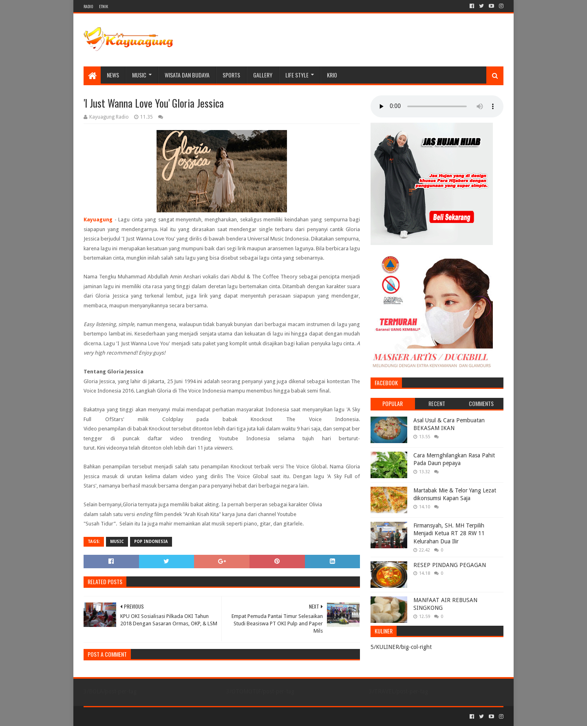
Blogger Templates (175, 716)
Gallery (262, 75)
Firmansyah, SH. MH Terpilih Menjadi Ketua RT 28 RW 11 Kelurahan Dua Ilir (449, 533)
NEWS (113, 75)
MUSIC (139, 75)
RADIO (88, 6)
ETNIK (103, 6)
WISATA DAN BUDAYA (187, 75)
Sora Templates (128, 716)
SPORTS (231, 75)
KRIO (332, 75)
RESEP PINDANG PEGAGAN (449, 565)
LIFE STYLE (297, 75)
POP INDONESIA (151, 541)
